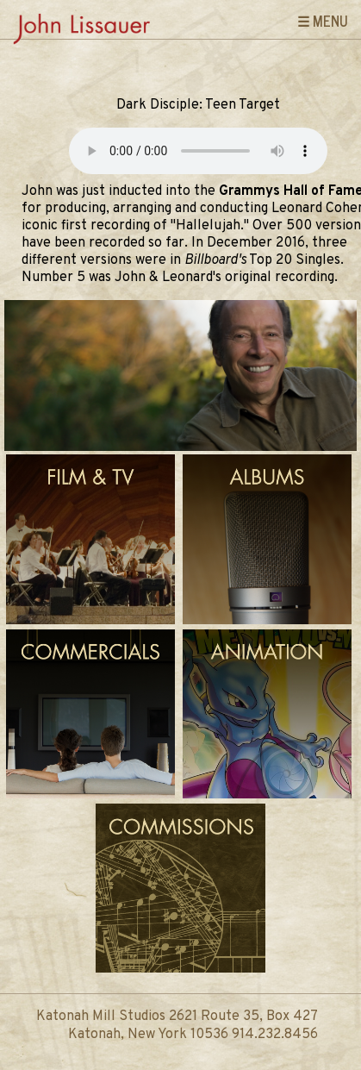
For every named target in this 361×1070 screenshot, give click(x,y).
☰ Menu (322, 20)
